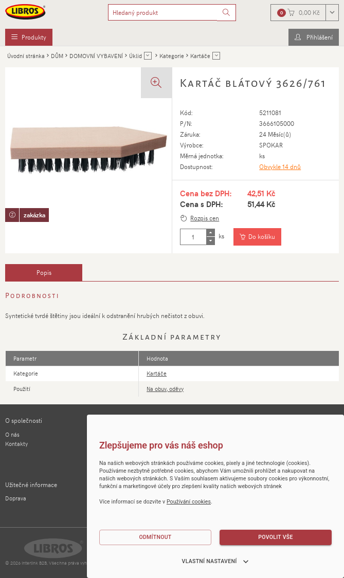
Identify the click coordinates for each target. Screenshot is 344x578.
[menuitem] (28, 37)
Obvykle (280, 166)
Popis (44, 272)
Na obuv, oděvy (165, 389)
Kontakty (16, 444)
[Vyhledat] (227, 13)
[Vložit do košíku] (257, 237)
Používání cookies (189, 501)
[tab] (43, 273)
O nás (12, 434)
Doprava (15, 498)
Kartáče (157, 373)
